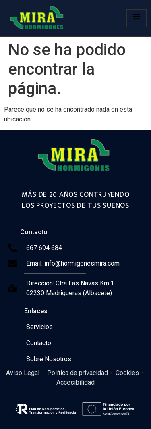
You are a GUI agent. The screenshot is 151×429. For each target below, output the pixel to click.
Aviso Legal (22, 373)
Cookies (127, 373)
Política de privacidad (77, 373)
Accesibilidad (75, 382)
